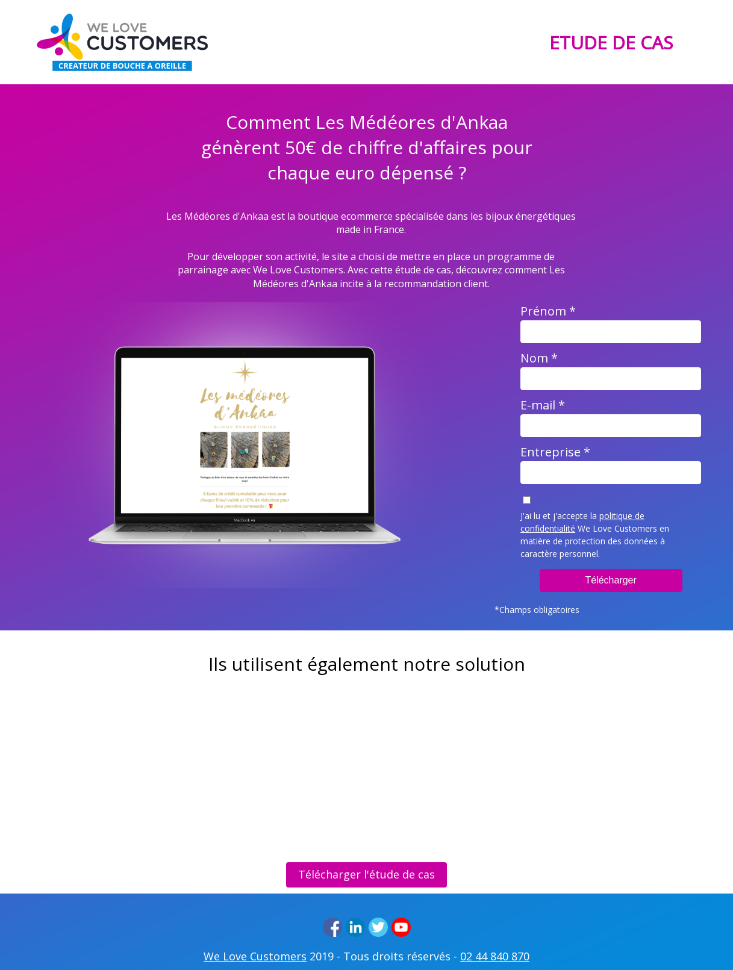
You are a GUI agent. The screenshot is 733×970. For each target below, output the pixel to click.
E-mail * (542, 405)
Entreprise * (555, 452)
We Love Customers (255, 956)
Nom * (539, 358)
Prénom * (548, 311)
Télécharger (610, 580)
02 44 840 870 (494, 956)
